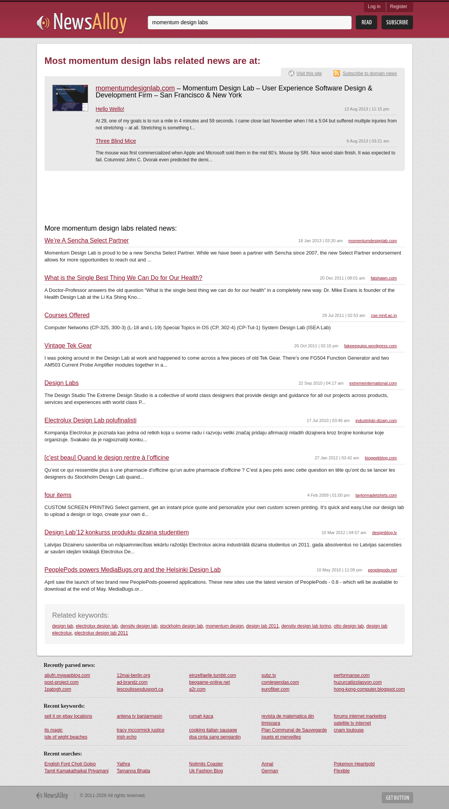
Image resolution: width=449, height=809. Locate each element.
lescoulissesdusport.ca (140, 689)
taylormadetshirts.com (376, 495)
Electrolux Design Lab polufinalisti (91, 420)
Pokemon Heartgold (354, 764)
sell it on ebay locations (68, 716)
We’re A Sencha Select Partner (87, 241)
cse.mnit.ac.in (384, 315)
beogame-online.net (209, 682)
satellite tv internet (352, 723)
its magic (54, 730)
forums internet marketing (360, 716)
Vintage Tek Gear (68, 346)
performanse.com (352, 675)
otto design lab (349, 626)
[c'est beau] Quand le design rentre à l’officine (107, 458)
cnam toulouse (349, 730)
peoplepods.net (382, 570)
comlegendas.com (280, 682)
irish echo (127, 737)
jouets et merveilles (281, 737)
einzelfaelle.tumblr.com (212, 675)
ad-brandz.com (132, 682)
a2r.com (197, 689)
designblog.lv (384, 532)
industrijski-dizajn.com (376, 420)
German (270, 771)
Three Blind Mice (116, 141)
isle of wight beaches (66, 737)
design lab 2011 (262, 626)
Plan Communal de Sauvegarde (294, 730)
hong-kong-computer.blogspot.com (369, 689)
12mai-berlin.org (133, 675)
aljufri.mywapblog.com (67, 675)
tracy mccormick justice (141, 730)
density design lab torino (306, 626)
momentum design (224, 626)
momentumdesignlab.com (135, 88)
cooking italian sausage (213, 730)
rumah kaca (201, 716)
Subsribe (397, 22)
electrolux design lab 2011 (101, 633)
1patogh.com (58, 689)
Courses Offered (67, 315)
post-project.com (62, 682)
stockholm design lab (181, 626)
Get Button (397, 797)
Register (398, 6)
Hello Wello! (110, 109)
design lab (62, 626)
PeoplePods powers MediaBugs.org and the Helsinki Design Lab (133, 570)
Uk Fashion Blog (206, 771)
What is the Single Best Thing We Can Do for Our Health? (123, 278)
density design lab (138, 626)
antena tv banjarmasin (139, 716)
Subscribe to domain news (370, 73)
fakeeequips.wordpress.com (370, 345)
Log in (374, 6)
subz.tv (269, 675)
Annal (268, 764)
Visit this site (309, 73)
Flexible (342, 771)
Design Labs (62, 383)
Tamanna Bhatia (133, 771)
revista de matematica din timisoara (288, 720)
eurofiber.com (276, 689)
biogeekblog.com (381, 458)
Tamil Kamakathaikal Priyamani (77, 771)
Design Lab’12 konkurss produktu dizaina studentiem (117, 532)
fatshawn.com (384, 278)
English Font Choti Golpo (70, 764)
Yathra (123, 764)
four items (58, 495)
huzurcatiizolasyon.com (358, 682)
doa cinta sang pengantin (215, 737)
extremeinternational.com (373, 383)
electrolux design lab (97, 626)
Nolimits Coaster (206, 764)
